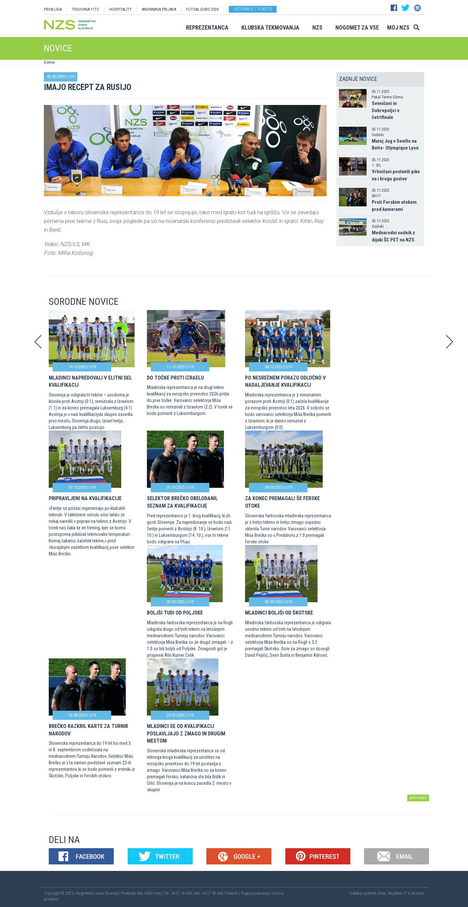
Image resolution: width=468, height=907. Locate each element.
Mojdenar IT (397, 893)
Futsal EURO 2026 (202, 9)
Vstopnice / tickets (253, 8)
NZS (317, 27)
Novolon (417, 893)
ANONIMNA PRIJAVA (159, 9)
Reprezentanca (207, 27)
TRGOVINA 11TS (85, 9)
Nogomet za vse (357, 27)
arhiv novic (418, 798)
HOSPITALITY (120, 9)
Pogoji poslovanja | (256, 893)
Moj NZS (398, 27)
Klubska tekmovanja (270, 27)
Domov (49, 62)
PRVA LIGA (53, 9)
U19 (71, 76)
